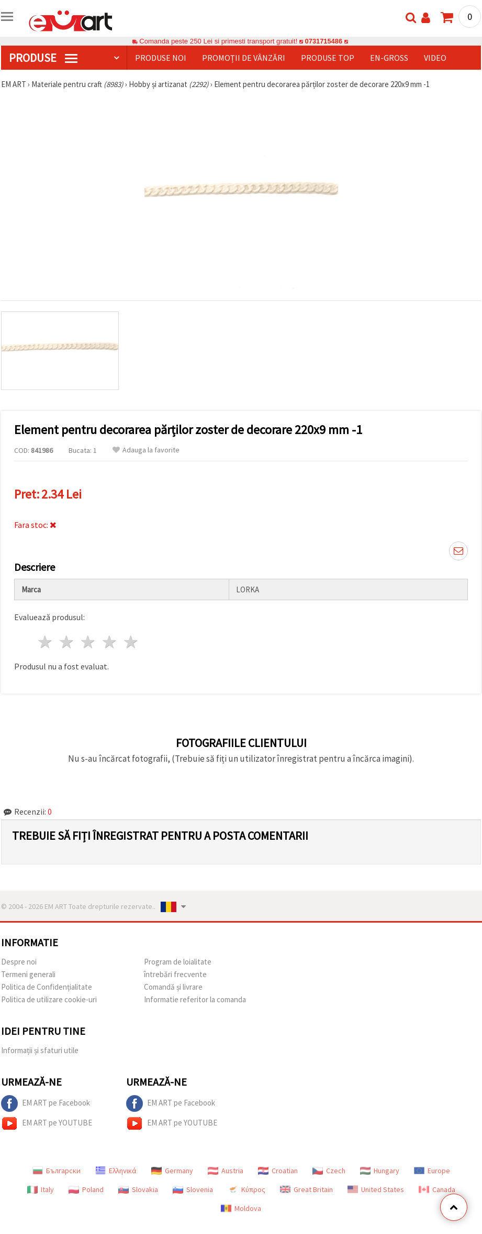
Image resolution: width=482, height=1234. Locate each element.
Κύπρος (246, 1189)
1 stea (46, 642)
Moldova (241, 1208)
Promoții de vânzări (243, 57)
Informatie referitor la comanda (195, 999)
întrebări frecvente (175, 974)
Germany (172, 1170)
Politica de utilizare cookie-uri (49, 999)
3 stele (88, 642)
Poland (86, 1189)
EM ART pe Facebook (45, 1103)
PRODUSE (43, 57)
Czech (328, 1170)
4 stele (109, 642)
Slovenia (193, 1189)
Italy (40, 1189)
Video (435, 57)
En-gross (389, 57)
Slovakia (138, 1189)
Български (56, 1170)
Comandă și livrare (173, 987)
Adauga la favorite (146, 450)
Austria (225, 1170)
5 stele (131, 642)
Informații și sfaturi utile (40, 1050)
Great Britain (306, 1189)
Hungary (379, 1170)
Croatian (278, 1170)
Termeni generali (28, 974)
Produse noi (160, 57)
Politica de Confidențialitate (46, 987)
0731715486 (324, 41)
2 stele (67, 642)
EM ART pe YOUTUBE (46, 1123)
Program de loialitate (177, 962)
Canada (437, 1189)
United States (376, 1189)
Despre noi (19, 962)
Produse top (327, 57)
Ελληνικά (116, 1170)
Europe (432, 1170)
